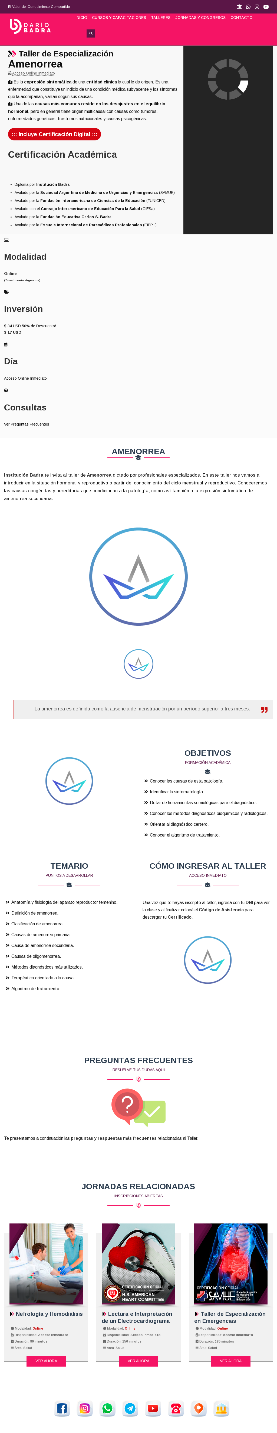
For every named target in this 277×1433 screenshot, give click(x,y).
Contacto (241, 17)
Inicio (81, 17)
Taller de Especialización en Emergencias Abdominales (230, 1321)
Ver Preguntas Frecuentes (26, 424)
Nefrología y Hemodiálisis (46, 1314)
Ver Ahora (46, 1361)
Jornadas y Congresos (200, 17)
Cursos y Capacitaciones (119, 17)
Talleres (160, 17)
